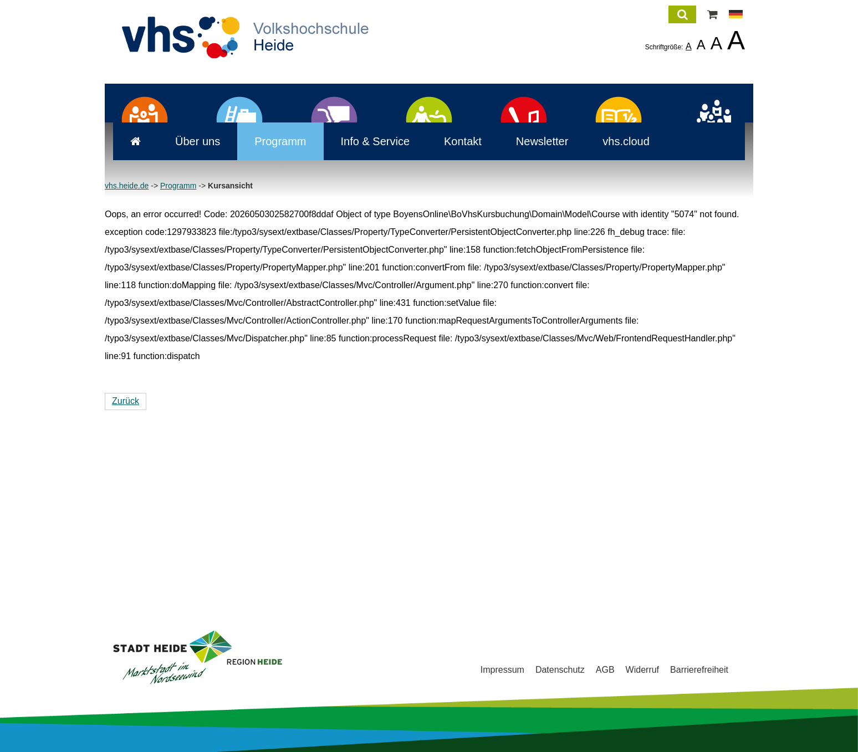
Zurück (125, 566)
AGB (605, 670)
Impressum (502, 670)
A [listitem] (689, 46)
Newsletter (534, 307)
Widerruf (642, 670)
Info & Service (367, 307)
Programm (272, 307)
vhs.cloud (617, 307)
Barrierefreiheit (699, 670)
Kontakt (454, 307)
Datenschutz (560, 670)
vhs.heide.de (127, 351)
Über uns (189, 307)
